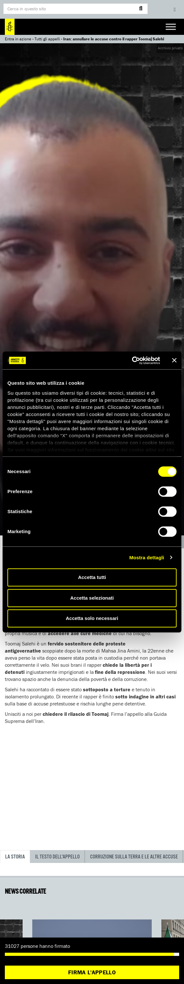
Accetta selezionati (92, 598)
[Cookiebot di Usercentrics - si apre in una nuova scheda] (132, 360)
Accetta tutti (92, 577)
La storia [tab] (15, 857)
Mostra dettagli (146, 557)
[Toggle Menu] (171, 27)
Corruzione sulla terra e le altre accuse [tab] (134, 857)
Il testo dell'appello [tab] (57, 857)
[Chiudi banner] (174, 360)
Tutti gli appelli (47, 39)
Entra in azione (18, 39)
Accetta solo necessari (92, 618)
